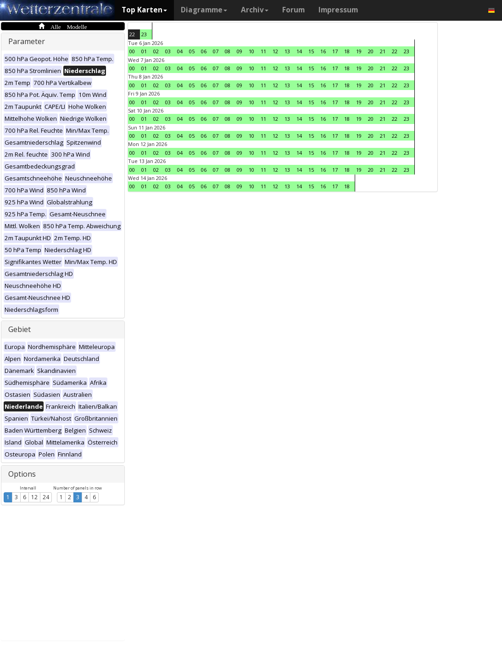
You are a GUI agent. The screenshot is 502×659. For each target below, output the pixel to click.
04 (180, 51)
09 (239, 51)
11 (263, 51)
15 (311, 51)
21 (382, 51)
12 (34, 497)
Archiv (254, 10)
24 (46, 497)
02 (156, 51)
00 (132, 51)
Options (22, 474)
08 (227, 51)
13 (287, 51)
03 (168, 51)
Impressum (338, 10)
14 (299, 51)
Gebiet (19, 329)
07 (215, 51)
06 (203, 51)
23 (144, 34)
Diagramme (204, 10)
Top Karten (144, 10)
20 (371, 51)
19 (359, 51)
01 (144, 51)
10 (251, 51)
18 (347, 51)
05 (192, 51)
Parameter (26, 41)
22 (132, 34)
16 (323, 51)
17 (335, 51)
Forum (293, 10)
